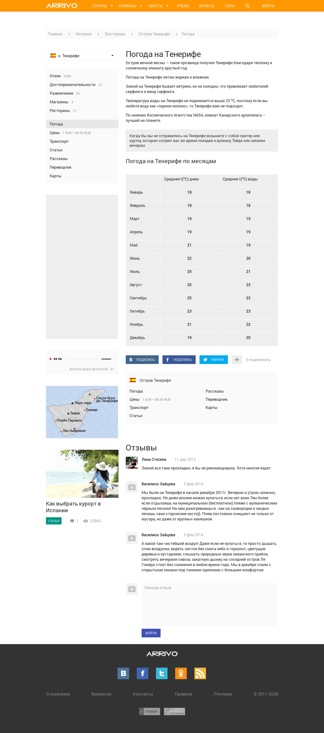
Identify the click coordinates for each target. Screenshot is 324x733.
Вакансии (101, 694)
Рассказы (215, 391)
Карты (212, 407)
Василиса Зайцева (158, 483)
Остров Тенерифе (154, 33)
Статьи (136, 415)
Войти (268, 5)
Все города (115, 33)
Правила (183, 694)
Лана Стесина (154, 459)
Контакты (143, 694)
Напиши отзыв (157, 587)
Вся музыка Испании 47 (91, 369)
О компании (58, 694)
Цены (135, 399)
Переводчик (216, 399)
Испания (84, 33)
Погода (136, 391)
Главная (55, 33)
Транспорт (139, 407)
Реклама (223, 694)
